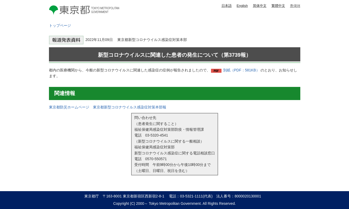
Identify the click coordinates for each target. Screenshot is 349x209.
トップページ (60, 25)
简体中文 (260, 6)
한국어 (295, 6)
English (242, 6)
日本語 (226, 6)
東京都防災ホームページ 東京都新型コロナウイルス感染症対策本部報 (107, 107)
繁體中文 (278, 6)
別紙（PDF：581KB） (241, 70)
